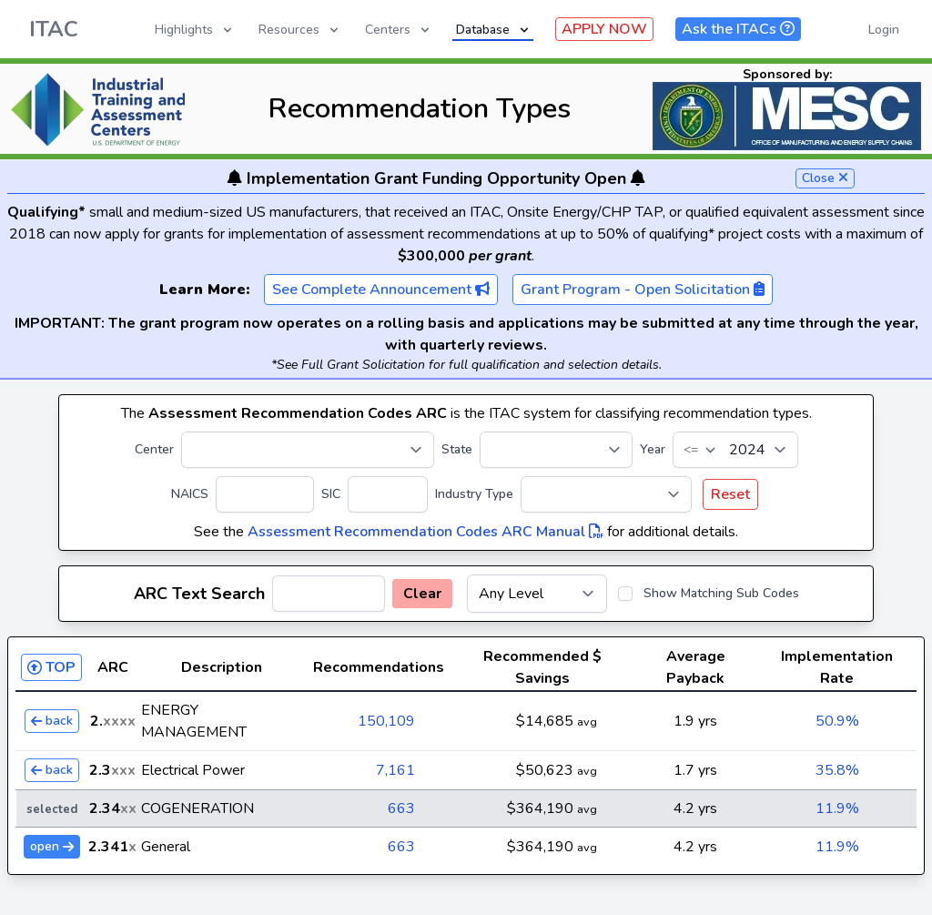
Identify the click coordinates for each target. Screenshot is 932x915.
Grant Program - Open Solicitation (643, 290)
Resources (299, 29)
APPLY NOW (604, 29)
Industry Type (474, 494)
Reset (730, 494)
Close (825, 178)
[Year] (735, 450)
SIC (330, 494)
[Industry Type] (606, 494)
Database (494, 29)
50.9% (837, 721)
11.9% (837, 808)
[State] (556, 450)
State (456, 449)
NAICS (189, 494)
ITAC (53, 29)
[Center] (307, 450)
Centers (398, 29)
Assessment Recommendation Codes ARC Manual (425, 532)
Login (883, 29)
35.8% (837, 770)
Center (154, 449)
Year (652, 449)
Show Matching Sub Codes (721, 593)
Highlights (195, 29)
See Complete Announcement (381, 290)
